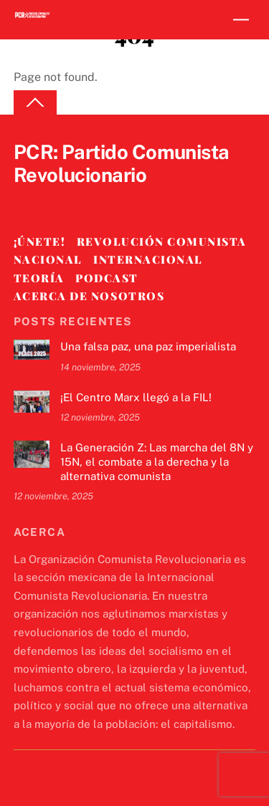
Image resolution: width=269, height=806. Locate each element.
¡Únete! (40, 241)
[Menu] (241, 19)
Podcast (106, 278)
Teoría (39, 278)
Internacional (148, 259)
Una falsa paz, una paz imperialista (148, 346)
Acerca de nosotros (89, 296)
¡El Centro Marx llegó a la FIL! (136, 397)
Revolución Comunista (162, 241)
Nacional (48, 259)
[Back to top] (35, 102)
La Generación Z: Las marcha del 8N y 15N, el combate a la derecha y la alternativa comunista (156, 461)
